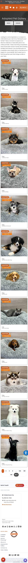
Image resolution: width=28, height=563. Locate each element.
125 (24, 471)
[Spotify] (20, 526)
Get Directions (6, 504)
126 (11, 475)
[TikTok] (16, 526)
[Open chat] (25, 560)
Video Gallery (4, 550)
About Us (3, 542)
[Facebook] (3, 526)
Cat (3, 327)
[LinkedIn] (18, 526)
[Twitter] (5, 526)
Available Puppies (3, 535)
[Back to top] (26, 485)
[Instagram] (7, 526)
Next (16, 475)
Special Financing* (3, 539)
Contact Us (4, 548)
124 (20, 471)
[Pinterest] (10, 526)
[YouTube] (12, 526)
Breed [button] (8, 23)
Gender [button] (18, 23)
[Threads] (14, 526)
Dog (3, 88)
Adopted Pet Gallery (4, 545)
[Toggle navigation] (2, 7)
